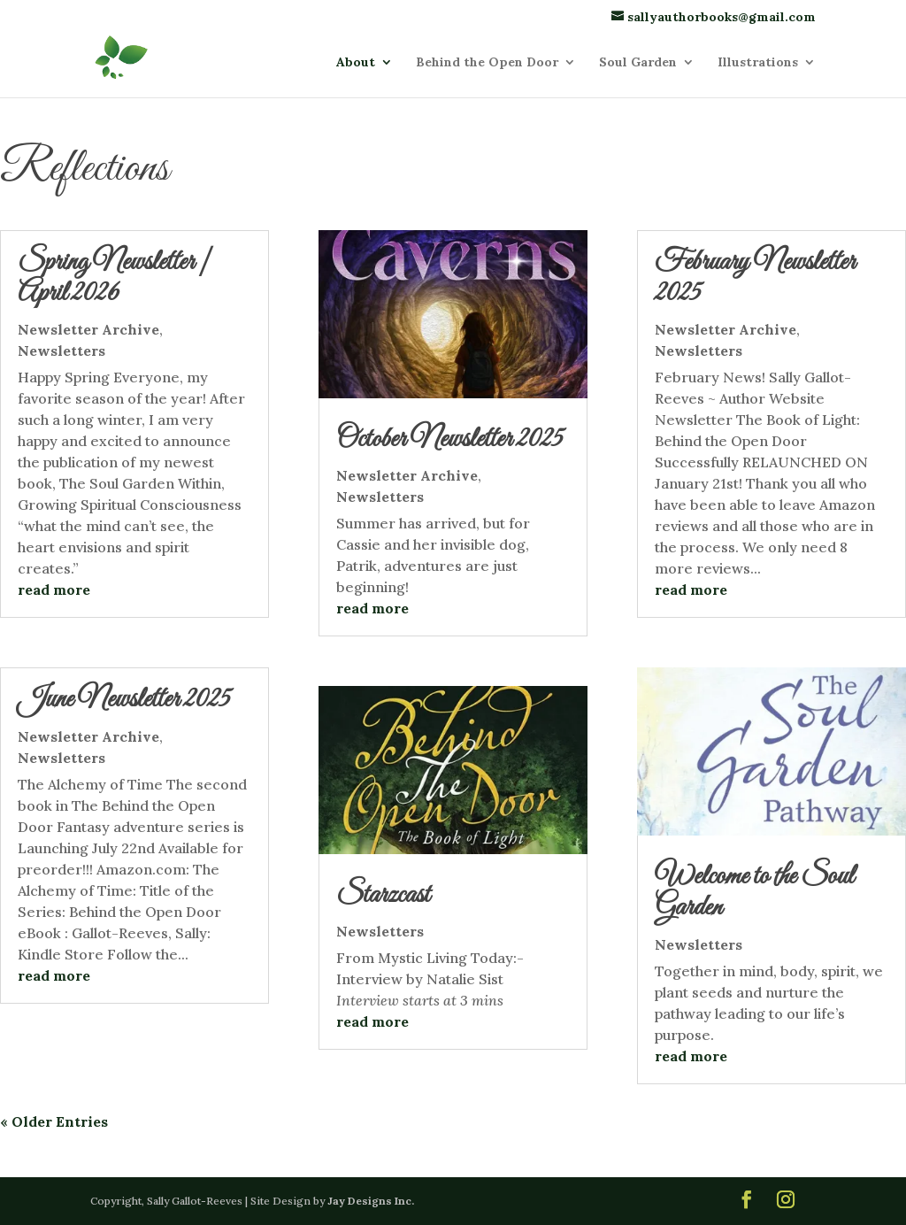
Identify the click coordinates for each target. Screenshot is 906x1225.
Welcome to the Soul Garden (754, 892)
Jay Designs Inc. (370, 1200)
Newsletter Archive (88, 329)
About (355, 63)
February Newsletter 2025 (755, 278)
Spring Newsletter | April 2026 (115, 278)
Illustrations (758, 63)
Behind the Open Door (487, 63)
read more (54, 589)
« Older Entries (54, 1121)
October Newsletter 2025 (449, 440)
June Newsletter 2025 (124, 700)
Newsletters (61, 350)
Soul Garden (638, 63)
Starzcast (383, 895)
